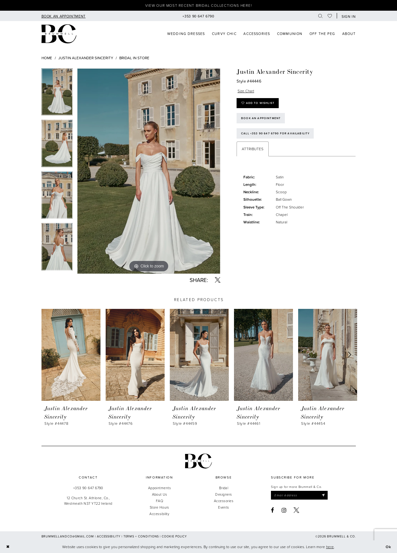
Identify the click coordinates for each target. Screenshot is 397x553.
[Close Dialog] (7, 546)
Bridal (223, 487)
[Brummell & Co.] (198, 461)
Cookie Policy (174, 536)
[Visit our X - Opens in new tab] (296, 510)
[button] (347, 16)
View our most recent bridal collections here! (198, 5)
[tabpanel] (57, 94)
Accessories (223, 500)
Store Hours (159, 507)
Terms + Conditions (141, 536)
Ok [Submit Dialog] (388, 546)
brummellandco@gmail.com (67, 536)
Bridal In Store (134, 58)
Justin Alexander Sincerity (85, 58)
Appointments (159, 487)
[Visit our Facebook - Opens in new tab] (272, 510)
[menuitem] (63, 15)
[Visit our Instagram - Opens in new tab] (284, 510)
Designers (223, 494)
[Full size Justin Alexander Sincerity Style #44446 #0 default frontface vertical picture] (148, 171)
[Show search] (320, 15)
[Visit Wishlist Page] (329, 15)
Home (46, 58)
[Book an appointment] (63, 15)
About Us (159, 494)
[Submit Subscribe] (323, 495)
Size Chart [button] (246, 91)
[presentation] (71, 355)
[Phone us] (198, 15)
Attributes (252, 149)
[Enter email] (299, 495)
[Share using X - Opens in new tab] (217, 280)
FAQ (159, 500)
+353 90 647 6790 (88, 487)
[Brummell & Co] (59, 33)
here (330, 546)
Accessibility (159, 513)
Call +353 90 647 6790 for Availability (275, 133)
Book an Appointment (261, 118)
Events (223, 507)
